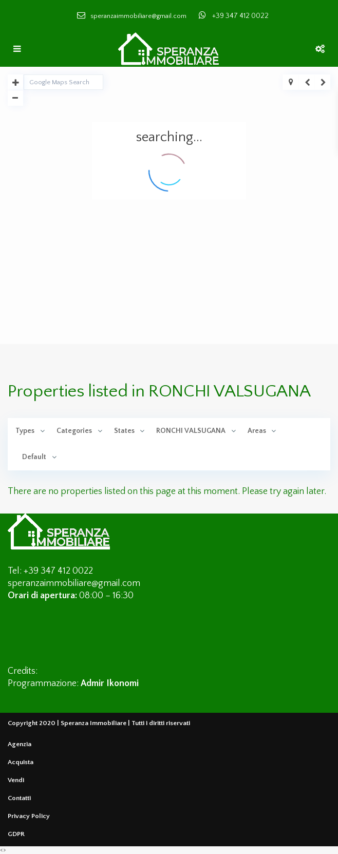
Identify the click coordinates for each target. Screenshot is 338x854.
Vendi (16, 780)
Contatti (19, 798)
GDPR (16, 834)
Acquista (20, 762)
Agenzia (19, 744)
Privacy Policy (29, 816)
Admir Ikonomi (110, 683)
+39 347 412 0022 (240, 16)
